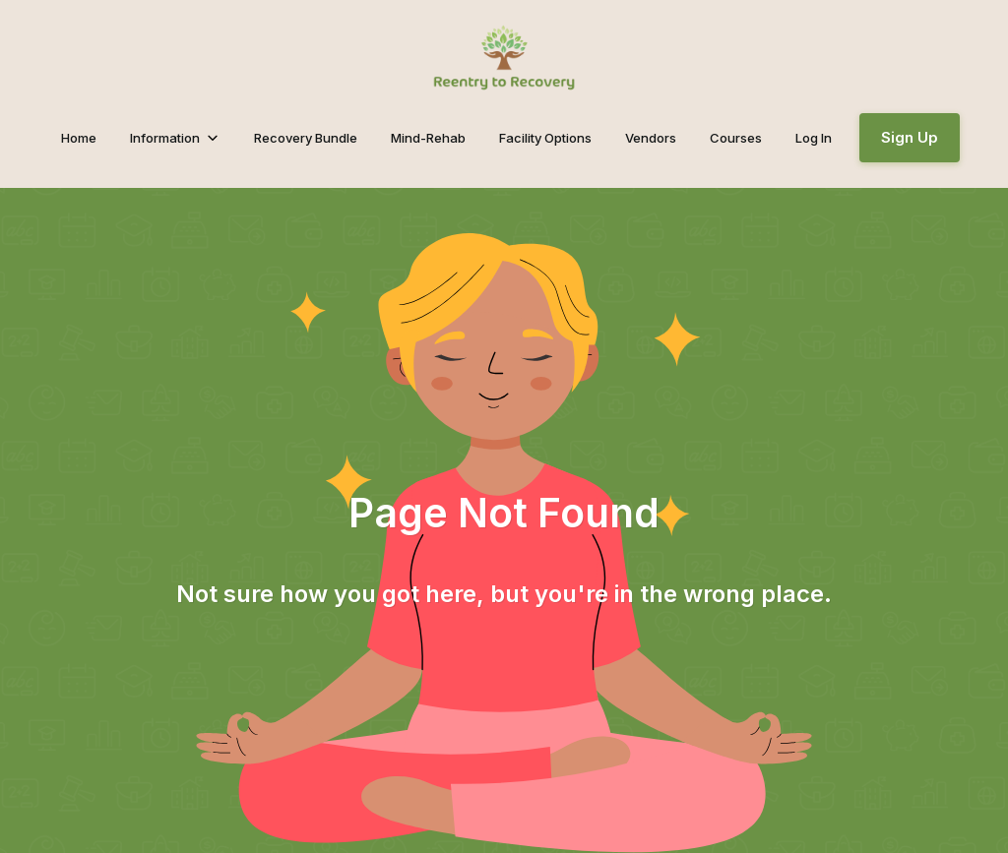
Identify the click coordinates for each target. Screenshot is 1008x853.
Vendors (650, 138)
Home (78, 138)
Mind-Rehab (428, 138)
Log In (813, 138)
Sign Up (909, 137)
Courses (736, 138)
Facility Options (545, 138)
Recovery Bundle (305, 138)
